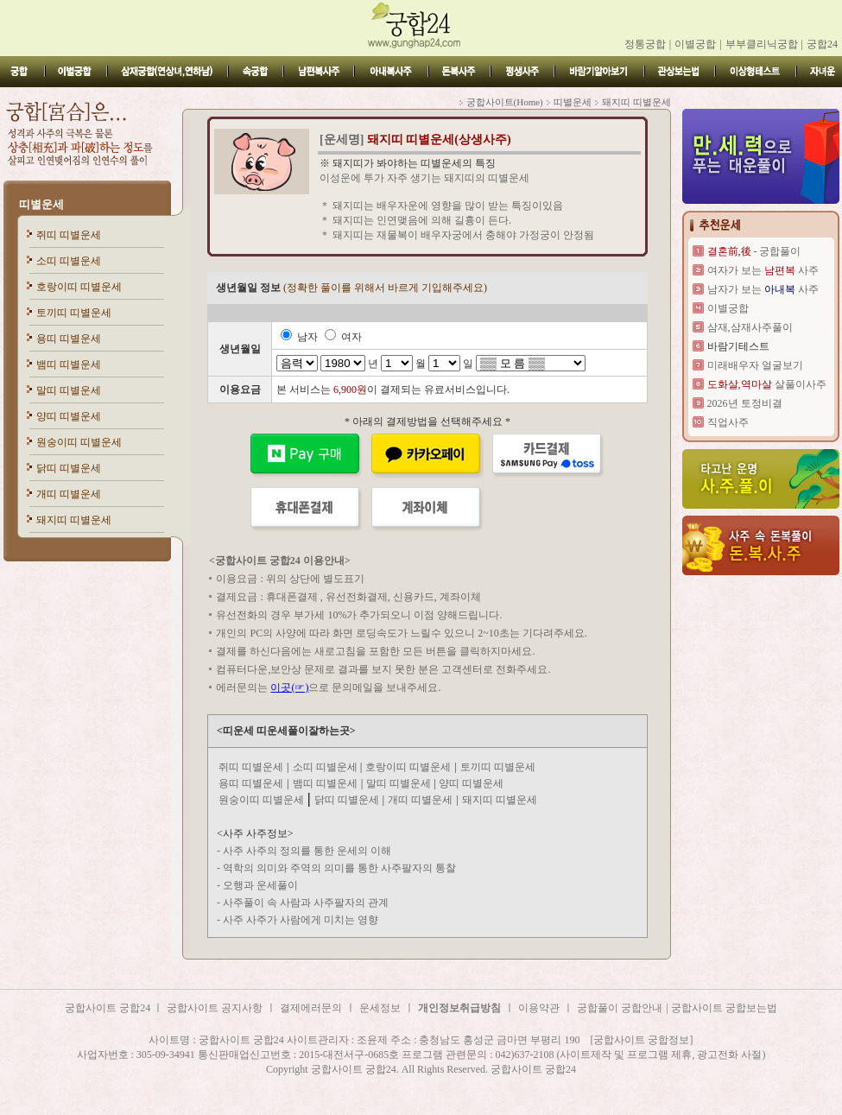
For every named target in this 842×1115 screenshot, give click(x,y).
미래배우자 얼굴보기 (755, 365)
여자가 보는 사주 (763, 270)
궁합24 (822, 44)
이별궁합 (695, 44)
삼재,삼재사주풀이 (750, 327)
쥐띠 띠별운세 (68, 235)
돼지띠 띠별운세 (73, 520)
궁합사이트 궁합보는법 (724, 1008)
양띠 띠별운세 (68, 416)
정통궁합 (645, 44)
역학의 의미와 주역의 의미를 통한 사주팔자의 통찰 (339, 868)
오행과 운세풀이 (260, 885)
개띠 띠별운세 (68, 494)
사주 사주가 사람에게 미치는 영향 (300, 920)
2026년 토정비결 (744, 403)
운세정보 (380, 1008)
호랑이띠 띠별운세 (79, 287)
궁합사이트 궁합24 (109, 1008)
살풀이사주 (766, 384)
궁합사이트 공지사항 (215, 1008)
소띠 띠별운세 (68, 261)
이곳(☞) (289, 687)
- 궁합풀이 (754, 251)
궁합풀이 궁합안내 (619, 1008)
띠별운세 (41, 204)
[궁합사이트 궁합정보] (642, 1040)
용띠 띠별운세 (68, 339)
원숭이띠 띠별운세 (79, 442)
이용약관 (539, 1008)
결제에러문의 (311, 1008)
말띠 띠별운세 (68, 390)
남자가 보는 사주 (763, 289)
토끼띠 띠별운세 (73, 313)
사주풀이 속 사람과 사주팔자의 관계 (306, 902)
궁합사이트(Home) (504, 102)
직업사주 (728, 422)
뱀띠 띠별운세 (68, 364)
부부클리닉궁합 (761, 44)
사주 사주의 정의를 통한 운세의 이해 (307, 851)
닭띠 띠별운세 (68, 468)
